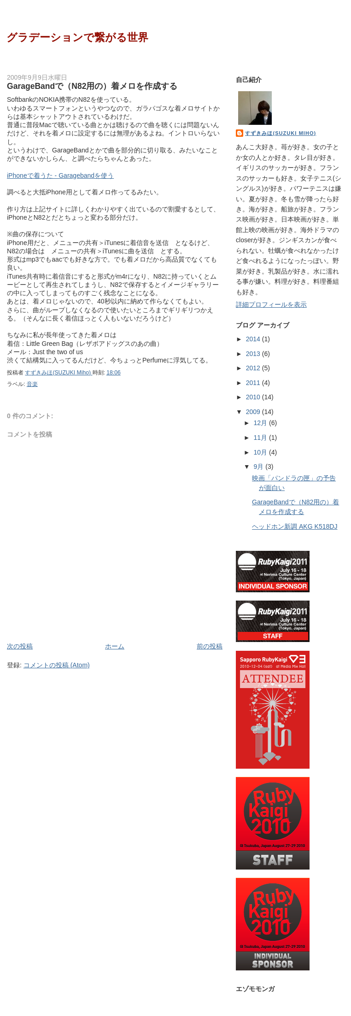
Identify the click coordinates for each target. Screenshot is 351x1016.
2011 (254, 382)
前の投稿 (209, 646)
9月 (260, 466)
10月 (261, 452)
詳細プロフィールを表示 (271, 304)
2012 (254, 368)
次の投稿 (20, 646)
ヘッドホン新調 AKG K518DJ (294, 526)
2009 (254, 411)
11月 (261, 437)
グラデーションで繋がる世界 (77, 37)
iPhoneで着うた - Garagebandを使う (60, 175)
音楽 (32, 384)
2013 (254, 353)
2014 (254, 339)
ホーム (114, 646)
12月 (261, 422)
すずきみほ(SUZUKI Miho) (280, 133)
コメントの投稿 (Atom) (56, 665)
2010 (254, 397)
